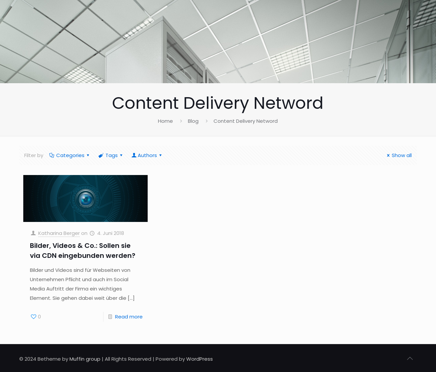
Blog (193, 120)
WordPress (199, 358)
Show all (398, 155)
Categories (69, 155)
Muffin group (85, 358)
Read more (129, 316)
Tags (111, 155)
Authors (147, 155)
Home (165, 120)
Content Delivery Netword (246, 120)
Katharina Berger (59, 233)
